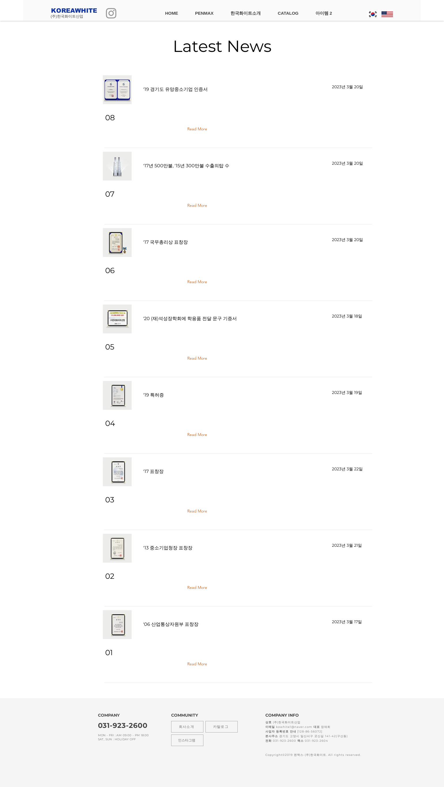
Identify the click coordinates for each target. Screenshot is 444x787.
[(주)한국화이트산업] (78, 16)
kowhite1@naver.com (294, 727)
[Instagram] (111, 13)
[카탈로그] (221, 726)
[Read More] (198, 129)
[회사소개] (187, 726)
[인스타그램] (187, 740)
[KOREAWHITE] (78, 10)
